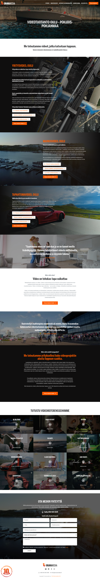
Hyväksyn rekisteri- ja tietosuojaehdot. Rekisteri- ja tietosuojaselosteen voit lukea (46, 547)
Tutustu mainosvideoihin (53, 164)
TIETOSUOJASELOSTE (56, 576)
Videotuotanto (54, 3)
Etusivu (47, 3)
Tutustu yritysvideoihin (21, 110)
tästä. (66, 547)
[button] (20, 110)
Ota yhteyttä (84, 3)
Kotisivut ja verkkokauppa (65, 3)
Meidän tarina (76, 3)
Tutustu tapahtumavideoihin (23, 213)
